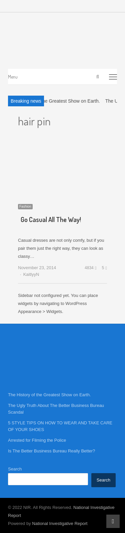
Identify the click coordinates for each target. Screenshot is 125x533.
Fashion (25, 206)
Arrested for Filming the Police (37, 440)
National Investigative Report (59, 523)
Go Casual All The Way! (51, 219)
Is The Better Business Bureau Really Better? (51, 450)
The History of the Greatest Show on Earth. (55, 101)
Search (15, 468)
